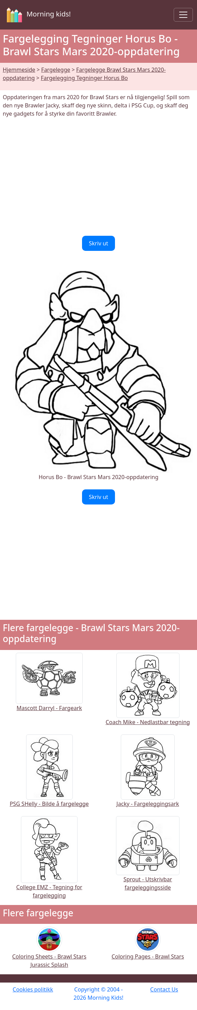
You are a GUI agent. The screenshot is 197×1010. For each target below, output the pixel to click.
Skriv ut (98, 243)
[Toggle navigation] (183, 15)
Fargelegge (55, 69)
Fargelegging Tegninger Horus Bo (84, 78)
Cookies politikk (33, 989)
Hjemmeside (19, 69)
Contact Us (164, 989)
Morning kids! (37, 14)
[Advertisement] (98, 177)
